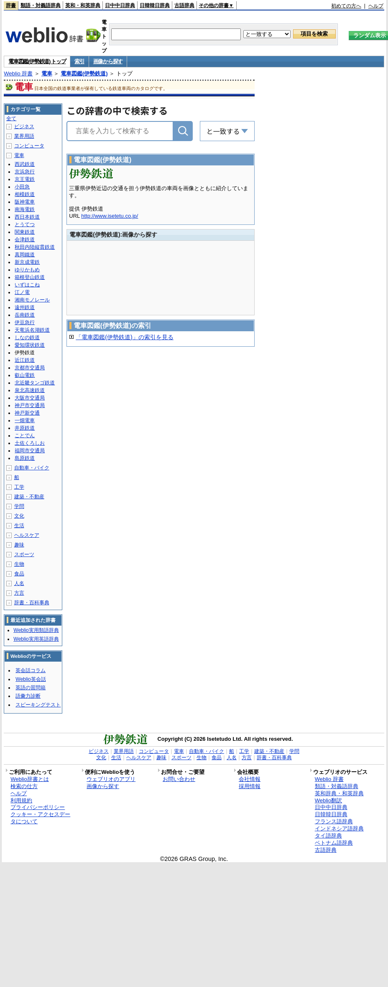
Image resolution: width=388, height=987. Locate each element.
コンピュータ (29, 146)
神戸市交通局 (30, 405)
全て (11, 118)
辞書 (11, 5)
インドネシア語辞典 (339, 828)
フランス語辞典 (334, 821)
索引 (79, 61)
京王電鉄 (25, 179)
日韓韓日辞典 (155, 5)
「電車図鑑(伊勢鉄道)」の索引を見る (125, 337)
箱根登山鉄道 (30, 277)
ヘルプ (375, 6)
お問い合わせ (179, 779)
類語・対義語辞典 (40, 5)
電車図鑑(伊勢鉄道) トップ (37, 61)
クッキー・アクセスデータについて (40, 818)
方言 (19, 593)
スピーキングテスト (38, 705)
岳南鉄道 (25, 315)
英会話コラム (30, 670)
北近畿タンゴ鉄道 (35, 383)
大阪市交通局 (30, 398)
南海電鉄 (25, 209)
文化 (19, 516)
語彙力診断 (28, 696)
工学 (19, 487)
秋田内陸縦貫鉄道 (35, 247)
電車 (46, 73)
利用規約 (21, 800)
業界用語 (24, 136)
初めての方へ (346, 6)
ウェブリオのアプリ (111, 779)
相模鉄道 (25, 194)
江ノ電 (22, 292)
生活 (19, 525)
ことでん (25, 435)
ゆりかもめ (27, 270)
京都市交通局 (30, 368)
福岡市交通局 (30, 451)
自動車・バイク (31, 468)
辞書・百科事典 (31, 603)
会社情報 (249, 779)
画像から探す (108, 61)
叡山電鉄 (25, 375)
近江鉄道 (25, 360)
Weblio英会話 (30, 679)
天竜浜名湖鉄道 (32, 330)
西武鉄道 (25, 164)
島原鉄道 (25, 458)
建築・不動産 (29, 497)
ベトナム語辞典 (334, 843)
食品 (19, 574)
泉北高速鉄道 (30, 390)
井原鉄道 (25, 428)
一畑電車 (25, 420)
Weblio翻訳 (328, 800)
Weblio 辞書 (18, 73)
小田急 (22, 187)
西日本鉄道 (27, 217)
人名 (19, 583)
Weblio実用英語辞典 (36, 639)
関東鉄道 (25, 232)
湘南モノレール (32, 300)
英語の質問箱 (30, 688)
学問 (19, 506)
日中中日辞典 (120, 5)
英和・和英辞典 (82, 5)
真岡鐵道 (25, 255)
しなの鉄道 (27, 337)
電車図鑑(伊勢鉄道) (84, 73)
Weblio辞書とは (29, 779)
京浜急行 (25, 172)
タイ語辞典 (328, 835)
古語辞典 (184, 5)
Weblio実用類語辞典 (36, 630)
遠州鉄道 (25, 307)
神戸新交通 (27, 413)
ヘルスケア (26, 535)
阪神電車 (25, 202)
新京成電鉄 (27, 262)
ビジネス (24, 126)
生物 (19, 564)
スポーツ (24, 554)
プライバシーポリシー (37, 807)
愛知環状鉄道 (30, 345)
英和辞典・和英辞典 (339, 793)
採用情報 (249, 786)
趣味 (19, 545)
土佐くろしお (30, 443)
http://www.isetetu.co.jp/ (109, 216)
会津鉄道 (25, 239)
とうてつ (25, 224)
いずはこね (27, 285)
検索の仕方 (24, 786)
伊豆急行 (25, 322)
